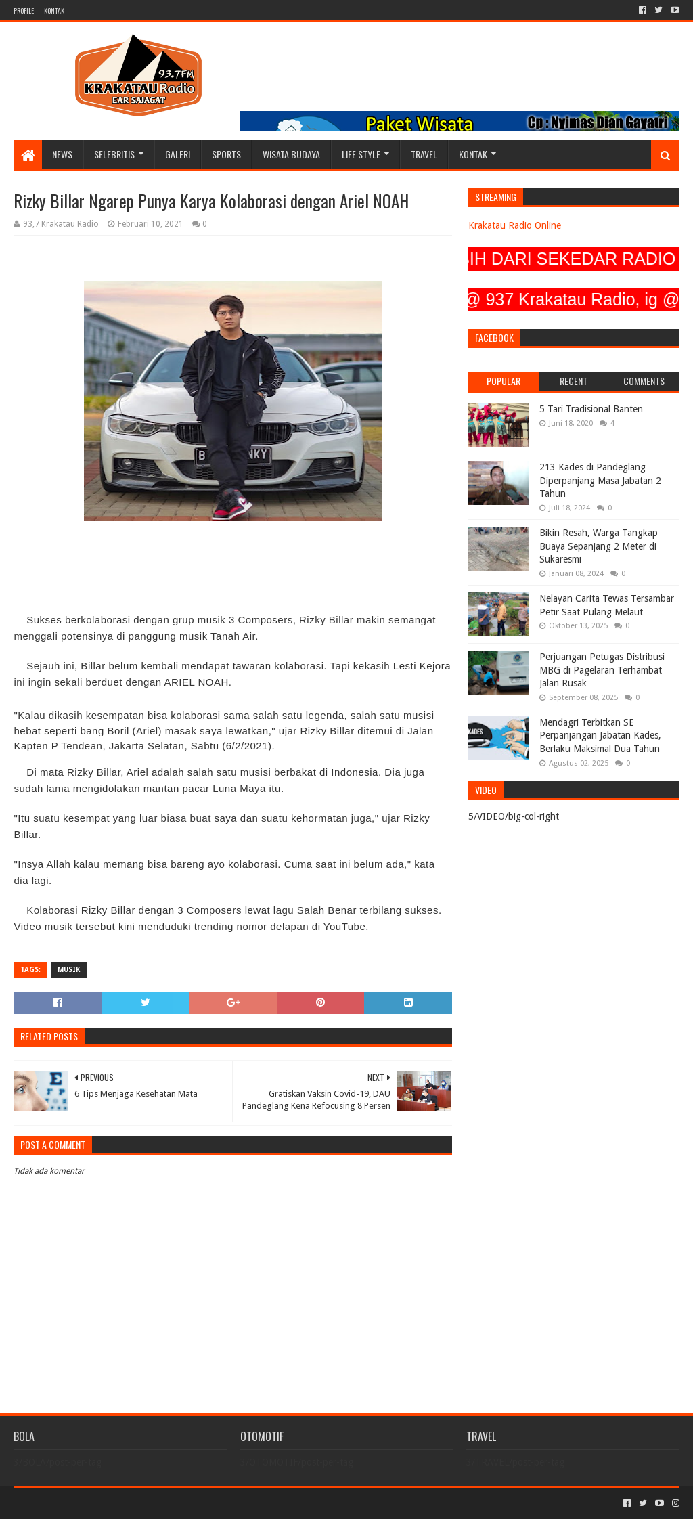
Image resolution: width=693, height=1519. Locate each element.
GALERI (177, 154)
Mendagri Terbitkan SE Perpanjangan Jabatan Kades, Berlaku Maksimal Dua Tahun (600, 735)
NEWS (62, 154)
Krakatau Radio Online (514, 225)
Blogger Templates (166, 1503)
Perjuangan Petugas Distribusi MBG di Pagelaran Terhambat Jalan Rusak (602, 669)
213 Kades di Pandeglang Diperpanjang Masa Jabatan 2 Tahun (600, 480)
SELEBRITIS (114, 154)
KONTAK (54, 10)
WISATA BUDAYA (291, 154)
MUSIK (69, 969)
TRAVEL (424, 154)
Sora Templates (88, 1503)
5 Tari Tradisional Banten (591, 408)
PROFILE (24, 10)
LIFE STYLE (361, 154)
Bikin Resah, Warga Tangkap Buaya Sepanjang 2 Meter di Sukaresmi (598, 546)
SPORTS (226, 154)
